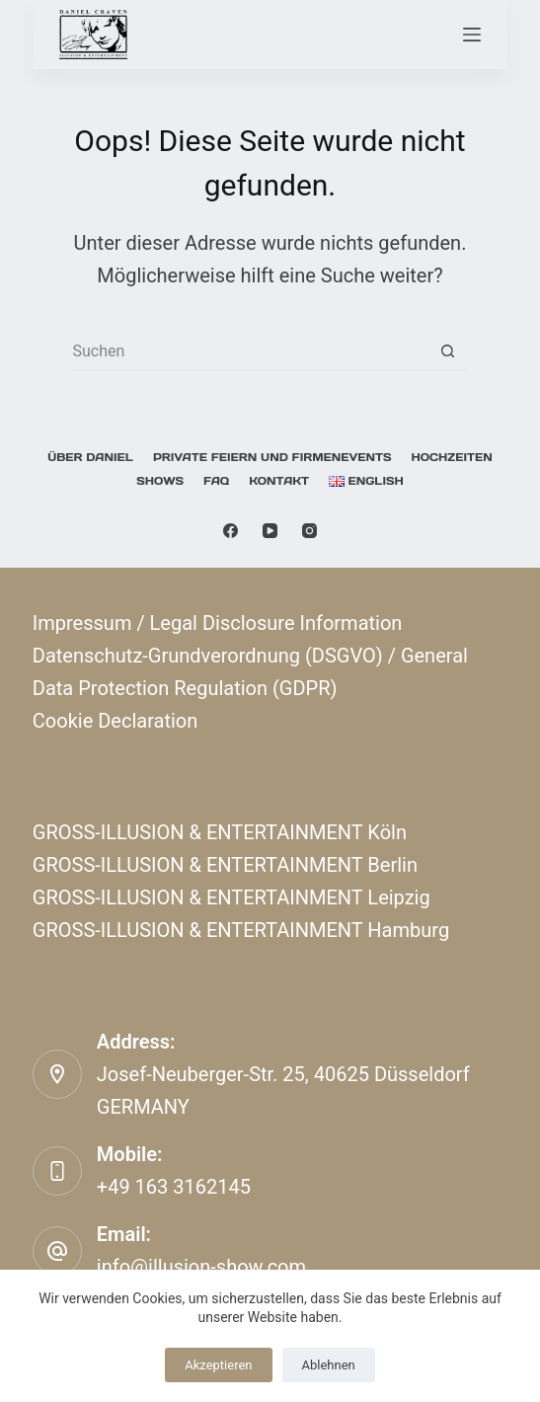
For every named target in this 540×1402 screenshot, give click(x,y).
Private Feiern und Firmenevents (272, 457)
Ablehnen (328, 1365)
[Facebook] (230, 530)
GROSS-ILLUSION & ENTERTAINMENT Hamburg (241, 930)
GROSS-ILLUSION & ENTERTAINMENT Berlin (225, 865)
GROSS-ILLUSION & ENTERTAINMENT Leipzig (231, 897)
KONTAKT (279, 481)
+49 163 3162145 (174, 1187)
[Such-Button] (447, 351)
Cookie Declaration (115, 721)
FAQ (216, 481)
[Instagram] (309, 530)
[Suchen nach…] (249, 351)
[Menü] (472, 34)
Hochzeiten (451, 457)
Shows (160, 481)
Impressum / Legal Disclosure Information (218, 623)
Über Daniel (90, 457)
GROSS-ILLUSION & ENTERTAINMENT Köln (220, 832)
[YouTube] (270, 530)
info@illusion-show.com (201, 1267)
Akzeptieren (218, 1365)
